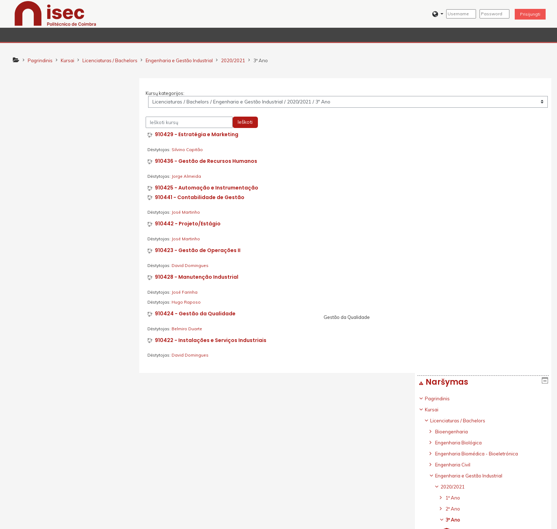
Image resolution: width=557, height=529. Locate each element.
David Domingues (192, 265)
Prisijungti (530, 14)
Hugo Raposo (189, 302)
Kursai (27, 115)
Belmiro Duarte (189, 328)
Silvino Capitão (190, 149)
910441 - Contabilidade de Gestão (202, 197)
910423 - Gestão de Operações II (200, 251)
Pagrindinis (33, 104)
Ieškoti (247, 122)
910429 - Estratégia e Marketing (199, 135)
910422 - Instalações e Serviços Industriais (213, 340)
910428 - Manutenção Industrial (199, 277)
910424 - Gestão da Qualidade (198, 314)
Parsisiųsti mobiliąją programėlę (409, 521)
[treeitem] (74, 285)
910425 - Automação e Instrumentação (209, 188)
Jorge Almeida (189, 176)
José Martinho (188, 212)
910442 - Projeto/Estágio (190, 224)
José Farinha (187, 292)
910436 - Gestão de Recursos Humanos (209, 161)
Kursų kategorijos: (167, 93)
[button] (437, 14)
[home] (55, 13)
